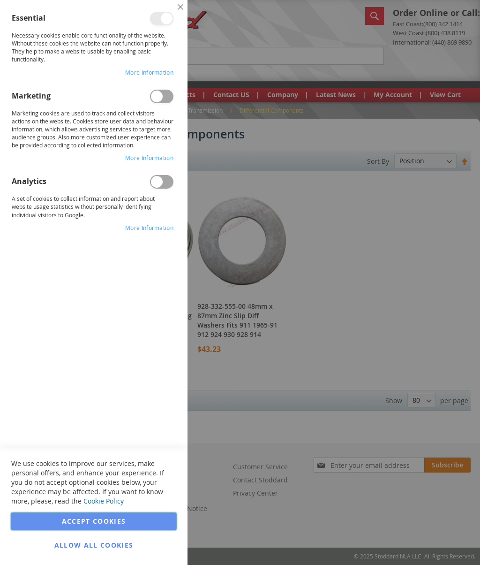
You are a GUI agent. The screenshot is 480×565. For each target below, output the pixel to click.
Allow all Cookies (94, 545)
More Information (149, 72)
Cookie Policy (103, 500)
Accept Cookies (94, 521)
